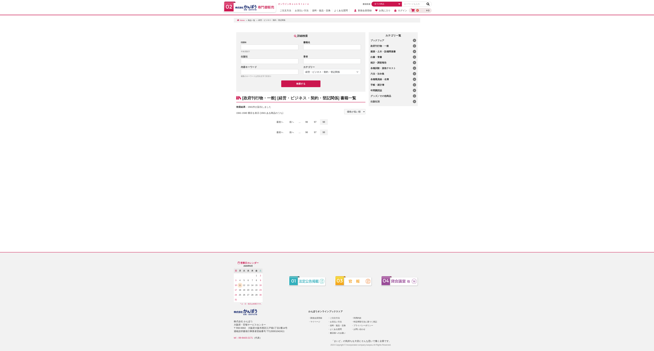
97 (315, 122)
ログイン (400, 10)
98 (324, 122)
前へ (291, 122)
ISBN (243, 42)
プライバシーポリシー (363, 325)
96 (306, 122)
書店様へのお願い (338, 333)
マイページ (315, 322)
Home (242, 20)
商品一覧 (251, 20)
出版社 (244, 56)
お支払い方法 (302, 10)
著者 (305, 56)
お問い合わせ (359, 329)
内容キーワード (249, 67)
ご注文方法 (285, 10)
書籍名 (306, 42)
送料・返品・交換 (321, 10)
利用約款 (357, 318)
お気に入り (383, 10)
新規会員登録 (363, 10)
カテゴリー (309, 67)
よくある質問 (341, 10)
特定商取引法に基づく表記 (365, 322)
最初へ (279, 122)
